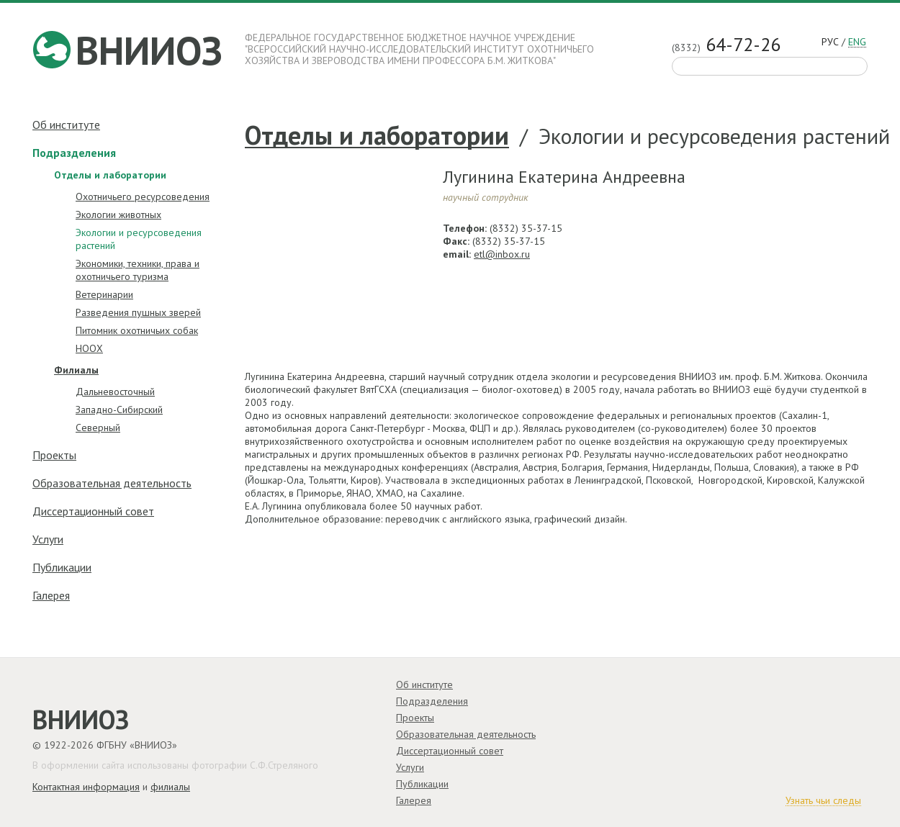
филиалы (170, 786)
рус (830, 42)
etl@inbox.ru (502, 254)
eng (857, 42)
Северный (98, 427)
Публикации (61, 567)
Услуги (47, 539)
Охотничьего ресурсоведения (143, 196)
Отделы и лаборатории (377, 136)
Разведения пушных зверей (138, 312)
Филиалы (76, 369)
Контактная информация (86, 786)
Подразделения (74, 152)
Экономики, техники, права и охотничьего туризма (137, 270)
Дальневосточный (115, 391)
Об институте (66, 124)
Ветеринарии (104, 294)
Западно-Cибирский (119, 409)
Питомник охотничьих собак (137, 330)
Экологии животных (118, 214)
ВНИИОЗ (149, 50)
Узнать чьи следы (823, 801)
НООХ (89, 348)
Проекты (54, 455)
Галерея (51, 595)
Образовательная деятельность (112, 483)
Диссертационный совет (93, 511)
